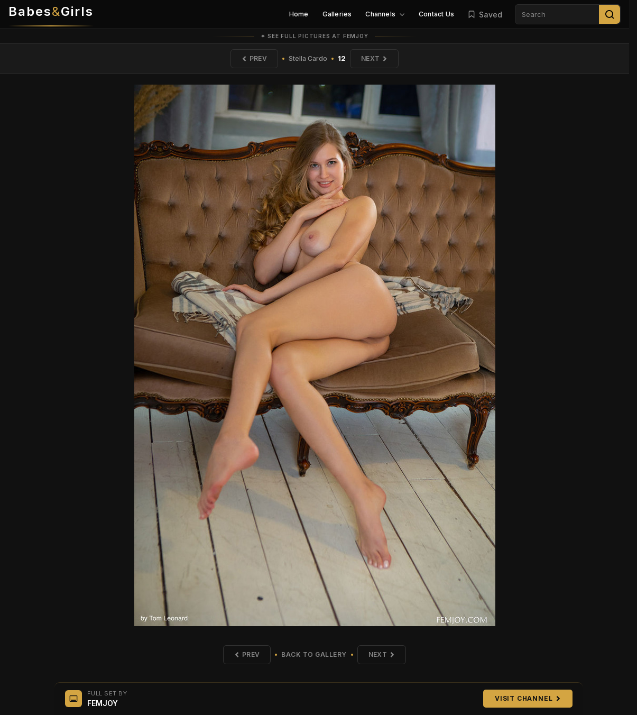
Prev (254, 58)
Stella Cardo (308, 58)
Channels (385, 14)
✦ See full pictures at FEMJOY (314, 36)
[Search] (609, 14)
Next (374, 58)
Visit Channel (527, 698)
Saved (484, 14)
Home (299, 14)
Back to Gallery (314, 654)
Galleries (337, 14)
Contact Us (436, 14)
